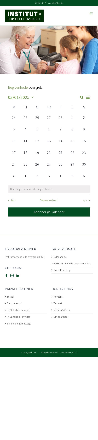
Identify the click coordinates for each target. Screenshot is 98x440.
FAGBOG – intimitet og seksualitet (71, 263)
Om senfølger (60, 316)
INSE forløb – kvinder (18, 316)
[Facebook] (6, 275)
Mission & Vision (61, 310)
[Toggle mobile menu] (91, 13)
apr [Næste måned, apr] (85, 200)
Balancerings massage (19, 323)
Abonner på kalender (49, 212)
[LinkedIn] (17, 275)
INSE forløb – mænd (18, 310)
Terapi (10, 296)
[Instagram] (12, 275)
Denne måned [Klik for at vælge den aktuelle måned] (49, 200)
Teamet (57, 303)
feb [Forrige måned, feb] (13, 200)
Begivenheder (18, 87)
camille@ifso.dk (55, 2)
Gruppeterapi (14, 303)
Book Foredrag (61, 270)
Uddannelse (60, 256)
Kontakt (57, 296)
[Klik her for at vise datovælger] (21, 97)
